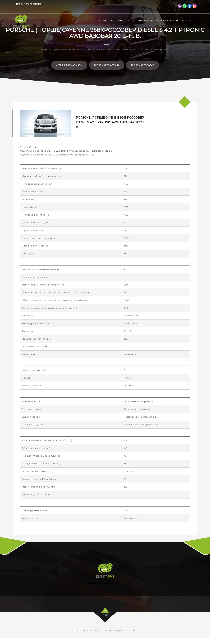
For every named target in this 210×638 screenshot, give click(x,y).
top (105, 614)
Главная (101, 20)
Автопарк (116, 20)
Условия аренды (167, 20)
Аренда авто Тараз (142, 65)
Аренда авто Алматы (69, 65)
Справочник (145, 20)
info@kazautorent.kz (28, 4)
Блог (130, 20)
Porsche (70, 49)
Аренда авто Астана (106, 65)
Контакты (188, 20)
